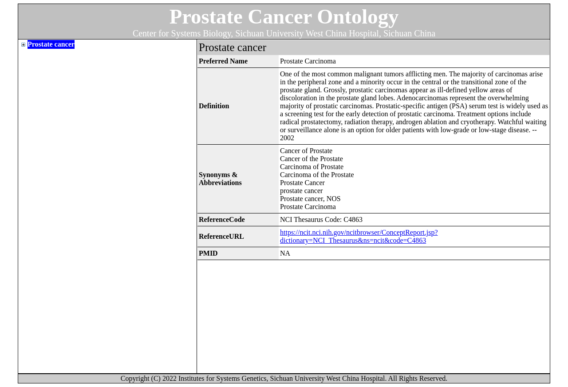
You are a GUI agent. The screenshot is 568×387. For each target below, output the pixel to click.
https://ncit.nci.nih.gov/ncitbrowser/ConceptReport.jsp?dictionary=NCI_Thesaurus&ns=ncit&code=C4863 (359, 236)
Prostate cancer (51, 44)
